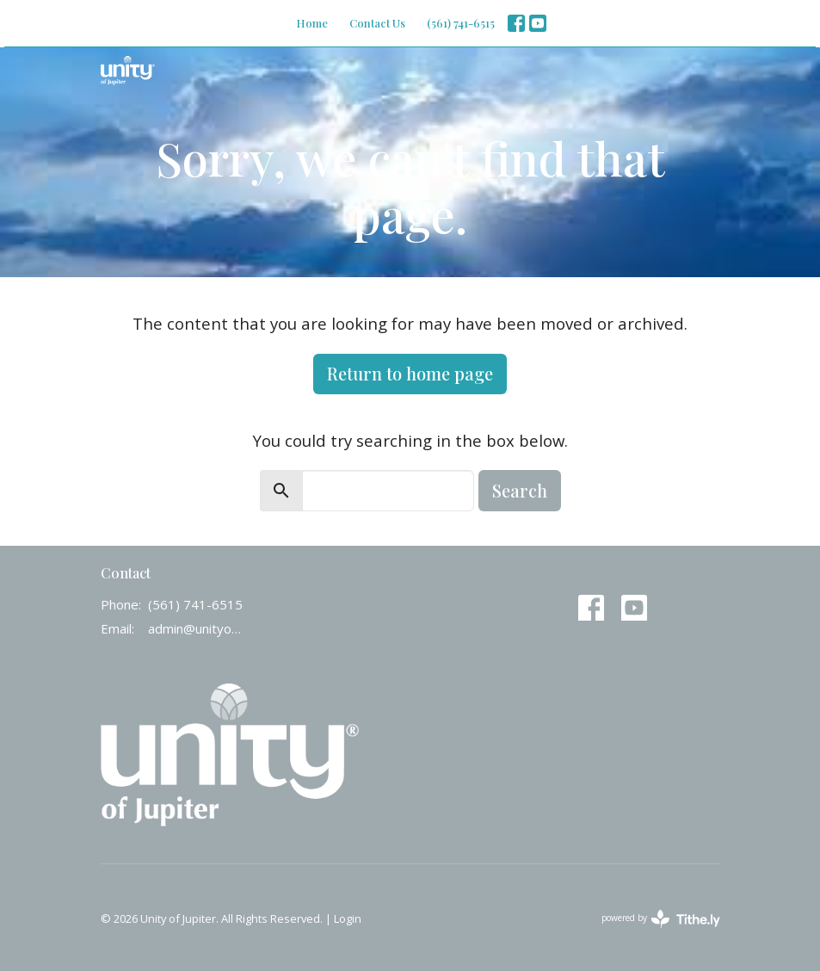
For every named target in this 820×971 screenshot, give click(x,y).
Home (312, 22)
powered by (660, 919)
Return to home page (410, 373)
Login (347, 918)
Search (519, 490)
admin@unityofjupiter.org (195, 628)
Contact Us (377, 22)
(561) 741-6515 (461, 22)
